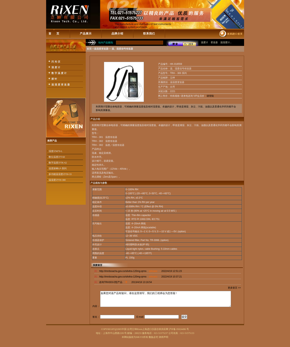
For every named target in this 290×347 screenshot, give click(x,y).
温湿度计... (226, 42)
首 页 (53, 33)
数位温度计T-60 (57, 157)
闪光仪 (56, 61)
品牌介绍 (117, 33)
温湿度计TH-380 (57, 180)
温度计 (204, 42)
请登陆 (210, 96)
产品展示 (86, 33)
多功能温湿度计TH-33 (60, 174)
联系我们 (149, 33)
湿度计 (56, 67)
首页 (89, 48)
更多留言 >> (234, 287)
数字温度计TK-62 (58, 162)
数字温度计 (59, 73)
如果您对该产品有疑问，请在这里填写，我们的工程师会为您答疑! (165, 304)
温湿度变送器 (60, 84)
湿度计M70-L (56, 151)
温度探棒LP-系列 (58, 168)
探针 (54, 78)
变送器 (214, 42)
